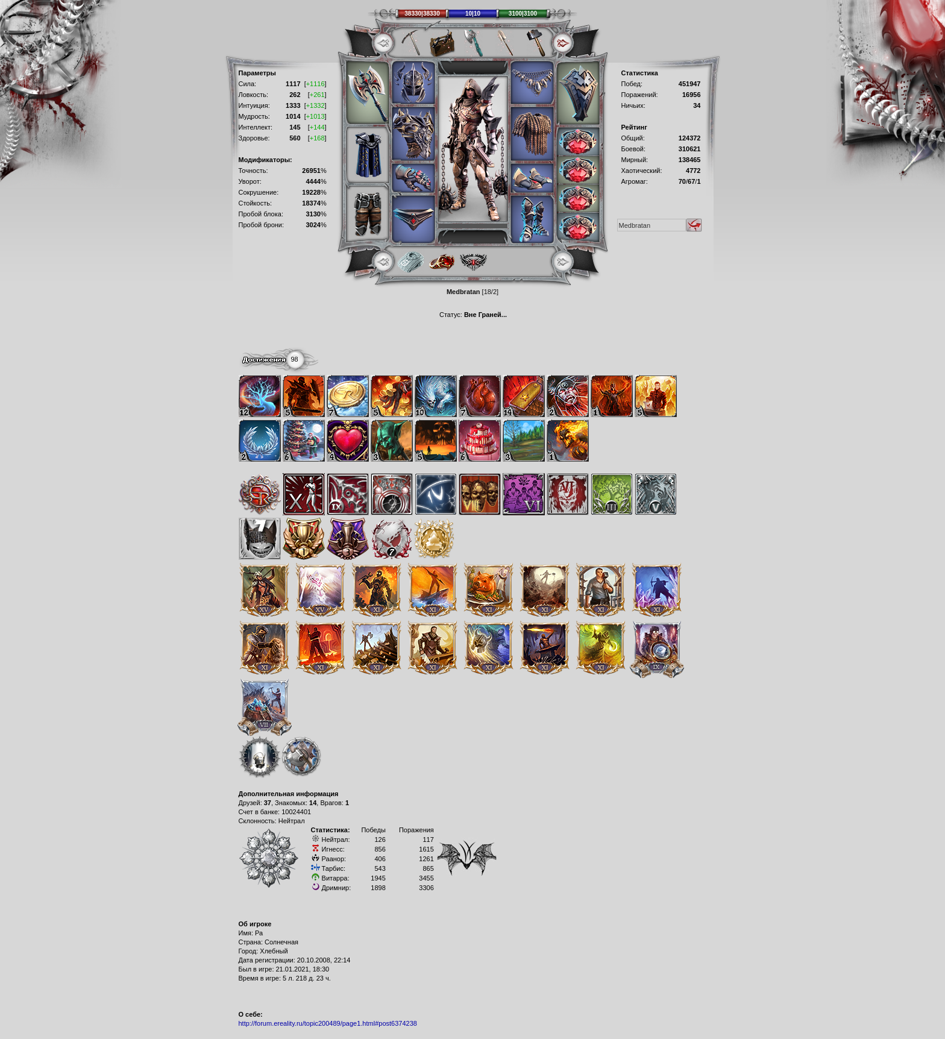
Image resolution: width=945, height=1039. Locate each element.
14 (312, 802)
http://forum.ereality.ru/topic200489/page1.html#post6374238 (328, 1023)
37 (267, 802)
